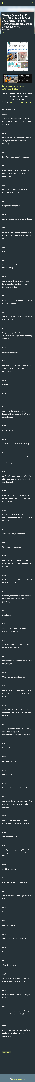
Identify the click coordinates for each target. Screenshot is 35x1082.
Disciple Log (6, 1052)
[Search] (32, 3)
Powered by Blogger (18, 1079)
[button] (3, 33)
